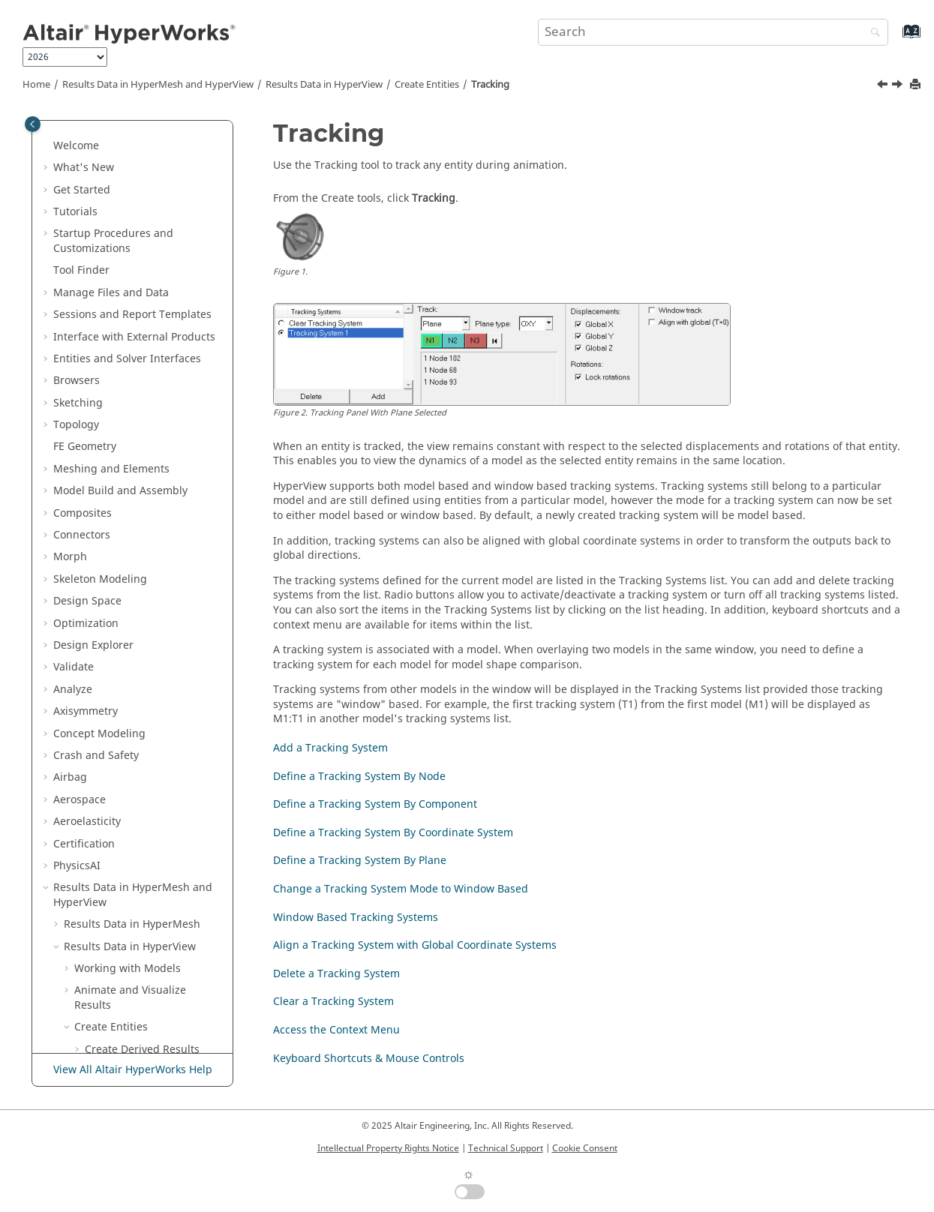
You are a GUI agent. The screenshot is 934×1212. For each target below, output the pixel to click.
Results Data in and (158, 85)
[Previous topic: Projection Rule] (884, 86)
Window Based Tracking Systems (155, 561)
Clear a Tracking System (155, 664)
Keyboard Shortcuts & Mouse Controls (150, 715)
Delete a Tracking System (158, 642)
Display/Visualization (148, 1024)
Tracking (490, 85)
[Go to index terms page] (895, 38)
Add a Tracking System (152, 333)
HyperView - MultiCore (130, 1046)
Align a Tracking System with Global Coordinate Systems (155, 605)
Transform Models (120, 877)
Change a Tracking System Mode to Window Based (157, 517)
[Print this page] (917, 85)
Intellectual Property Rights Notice (388, 1148)
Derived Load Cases (134, 267)
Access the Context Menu (158, 686)
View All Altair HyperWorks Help (132, 1070)
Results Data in (324, 85)
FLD (94, 745)
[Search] (872, 33)
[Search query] (713, 32)
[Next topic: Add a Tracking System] (899, 86)
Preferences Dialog (122, 1002)
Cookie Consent (584, 1148)
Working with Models (127, 164)
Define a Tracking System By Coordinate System (159, 437)
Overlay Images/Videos (132, 900)
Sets (95, 789)
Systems (105, 290)
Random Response (132, 811)
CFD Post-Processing (136, 767)
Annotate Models (117, 855)
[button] (58, 120)
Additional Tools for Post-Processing (137, 951)
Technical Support (505, 1148)
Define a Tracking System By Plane (159, 473)
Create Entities (427, 85)
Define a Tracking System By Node (159, 363)
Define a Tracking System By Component (159, 400)
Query (102, 834)
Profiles (93, 980)
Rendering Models (120, 921)
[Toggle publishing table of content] (33, 124)
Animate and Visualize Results (130, 193)
